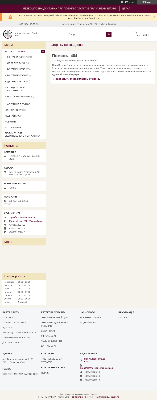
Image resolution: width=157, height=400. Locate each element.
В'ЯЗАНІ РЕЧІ (48, 331)
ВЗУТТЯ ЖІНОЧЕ (16, 69)
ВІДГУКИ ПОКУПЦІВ (15, 110)
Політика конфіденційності (107, 397)
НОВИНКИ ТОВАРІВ (90, 317)
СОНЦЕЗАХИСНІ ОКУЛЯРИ (16, 89)
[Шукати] (109, 34)
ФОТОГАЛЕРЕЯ (13, 127)
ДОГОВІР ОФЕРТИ (12, 342)
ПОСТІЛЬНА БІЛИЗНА (18, 96)
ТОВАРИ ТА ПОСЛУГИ (14, 322)
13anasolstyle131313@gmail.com (25, 221)
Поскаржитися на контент (82, 397)
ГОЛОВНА (7, 317)
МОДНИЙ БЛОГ (13, 115)
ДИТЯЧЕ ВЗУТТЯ (16, 81)
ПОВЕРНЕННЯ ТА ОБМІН (16, 337)
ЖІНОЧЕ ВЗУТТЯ (50, 336)
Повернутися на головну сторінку (77, 78)
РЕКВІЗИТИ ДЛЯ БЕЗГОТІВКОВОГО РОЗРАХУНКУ (22, 134)
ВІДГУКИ (7, 327)
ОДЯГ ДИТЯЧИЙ (16, 63)
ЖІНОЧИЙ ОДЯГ (16, 57)
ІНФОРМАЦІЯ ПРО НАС (17, 104)
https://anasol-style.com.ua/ (22, 217)
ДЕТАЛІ (126, 8)
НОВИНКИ (10, 121)
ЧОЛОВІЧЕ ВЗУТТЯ (51, 341)
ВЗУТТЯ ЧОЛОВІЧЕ (17, 75)
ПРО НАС (123, 317)
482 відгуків (130, 2)
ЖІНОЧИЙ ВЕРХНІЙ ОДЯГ (55, 317)
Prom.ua (93, 394)
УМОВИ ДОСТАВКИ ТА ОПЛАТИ (19, 332)
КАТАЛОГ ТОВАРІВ (15, 51)
